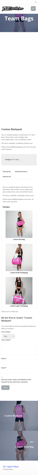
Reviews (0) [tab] (7, 177)
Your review (6, 340)
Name (4, 358)
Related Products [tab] (21, 172)
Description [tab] (7, 172)
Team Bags (15, 159)
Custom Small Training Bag (19, 273)
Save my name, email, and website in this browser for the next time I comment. (16, 381)
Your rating (6, 332)
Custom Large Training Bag (19, 306)
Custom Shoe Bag (19, 239)
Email (4, 368)
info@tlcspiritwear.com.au (19, 147)
